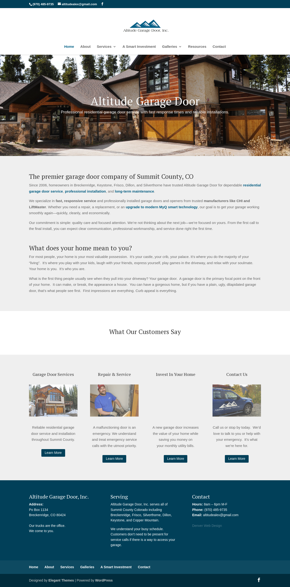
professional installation (85, 191)
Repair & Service (114, 374)
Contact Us (236, 374)
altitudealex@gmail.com (220, 515)
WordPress (104, 580)
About (85, 47)
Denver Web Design (207, 526)
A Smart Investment (139, 47)
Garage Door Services (53, 374)
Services (104, 47)
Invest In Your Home (175, 374)
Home (69, 47)
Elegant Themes (61, 580)
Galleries (169, 47)
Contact (219, 47)
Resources (197, 47)
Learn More (53, 453)
